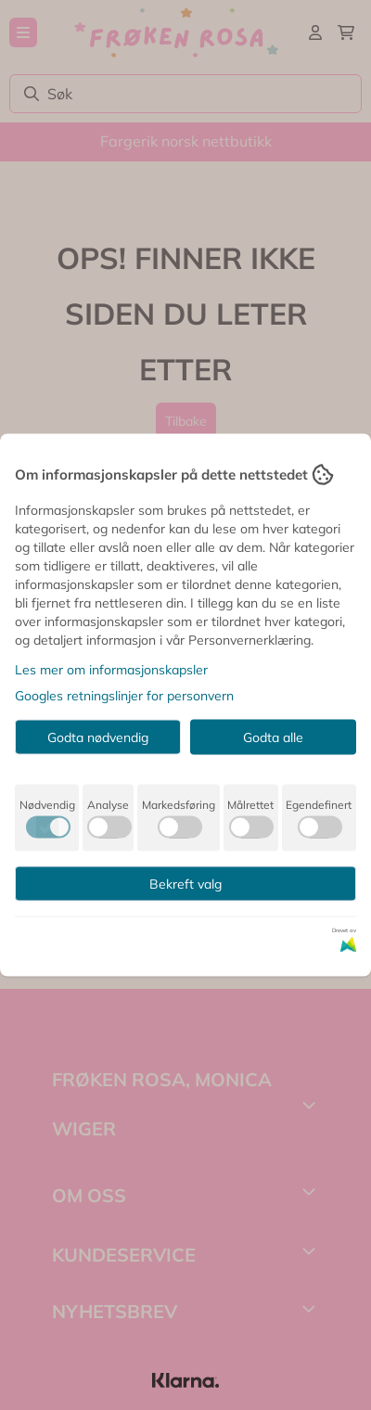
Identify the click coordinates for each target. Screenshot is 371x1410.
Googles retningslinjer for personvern (124, 695)
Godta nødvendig (97, 737)
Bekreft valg (185, 884)
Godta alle (273, 737)
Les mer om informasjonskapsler (111, 669)
